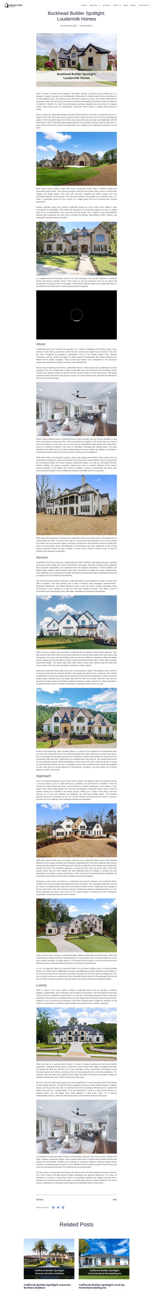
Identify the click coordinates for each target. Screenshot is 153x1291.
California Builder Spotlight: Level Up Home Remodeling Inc (101, 1286)
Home (84, 5)
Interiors (106, 5)
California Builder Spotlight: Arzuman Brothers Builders (47, 1286)
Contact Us (144, 5)
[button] (53, 1207)
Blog (126, 5)
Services (95, 5)
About (133, 5)
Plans (117, 5)
